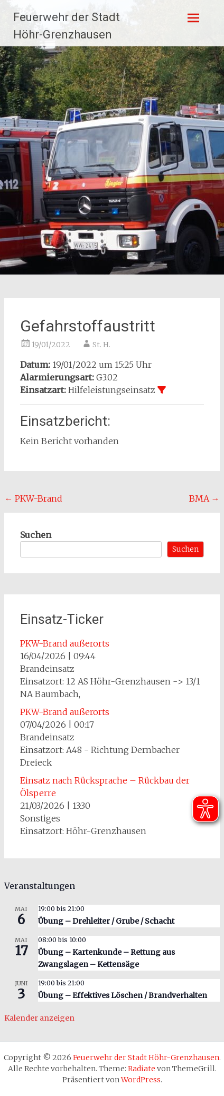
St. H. (101, 344)
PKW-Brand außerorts (64, 643)
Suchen (35, 535)
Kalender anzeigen (39, 1018)
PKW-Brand (33, 498)
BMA (204, 498)
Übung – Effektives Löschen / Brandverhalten (122, 995)
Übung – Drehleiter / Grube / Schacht (106, 921)
